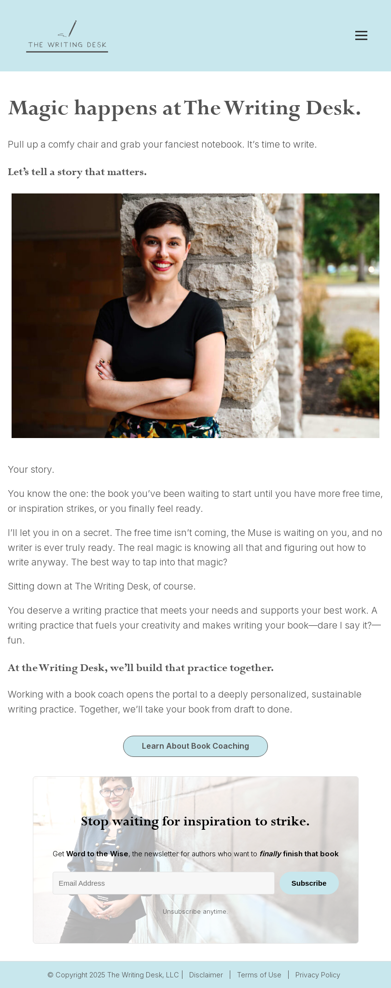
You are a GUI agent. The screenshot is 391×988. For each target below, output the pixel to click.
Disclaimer (206, 975)
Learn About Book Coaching (195, 746)
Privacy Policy (317, 975)
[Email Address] (164, 883)
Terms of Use (259, 975)
